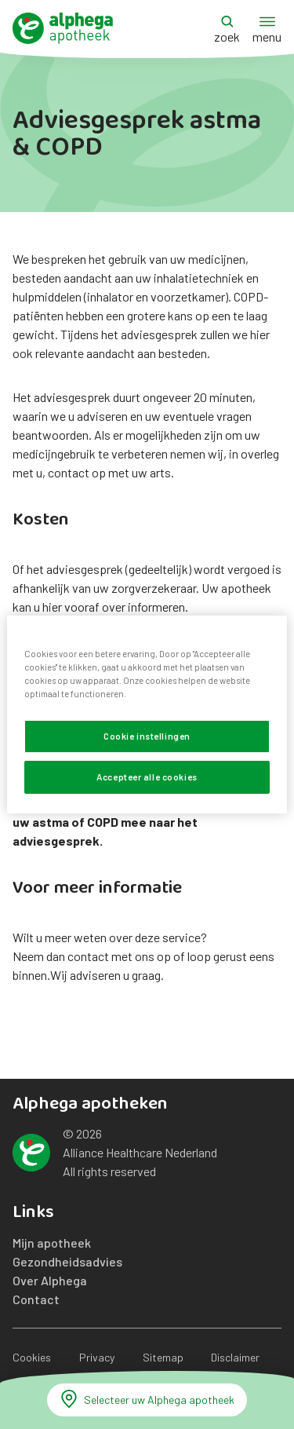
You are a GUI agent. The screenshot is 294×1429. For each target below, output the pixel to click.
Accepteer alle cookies (147, 777)
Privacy (96, 1357)
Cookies (32, 1357)
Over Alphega (50, 1280)
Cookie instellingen (147, 736)
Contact (36, 1299)
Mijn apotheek (52, 1242)
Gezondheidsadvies (67, 1261)
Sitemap (163, 1357)
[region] (146, 714)
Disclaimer (235, 1357)
